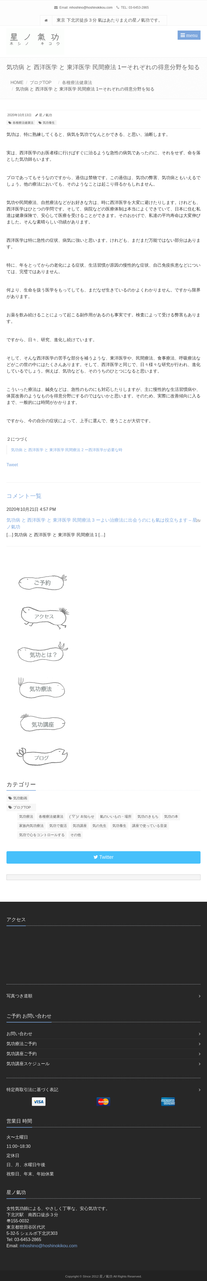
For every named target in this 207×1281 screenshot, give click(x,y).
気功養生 (49, 122)
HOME (17, 82)
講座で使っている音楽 (149, 826)
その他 (75, 835)
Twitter (104, 857)
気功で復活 (58, 826)
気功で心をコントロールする (42, 835)
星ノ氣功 (45, 115)
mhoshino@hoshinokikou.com (90, 7)
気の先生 (99, 826)
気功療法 (26, 816)
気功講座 (80, 826)
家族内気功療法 (31, 826)
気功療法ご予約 (21, 1043)
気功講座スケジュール (28, 1063)
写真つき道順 (19, 996)
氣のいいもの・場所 (116, 816)
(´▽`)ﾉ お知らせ (81, 816)
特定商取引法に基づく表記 (32, 1089)
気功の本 (171, 816)
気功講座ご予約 (21, 1053)
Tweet (12, 464)
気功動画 (20, 798)
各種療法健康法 (77, 82)
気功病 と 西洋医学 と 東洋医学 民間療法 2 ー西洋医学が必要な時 (66, 450)
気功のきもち (147, 816)
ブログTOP (43, 82)
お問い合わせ (19, 1033)
